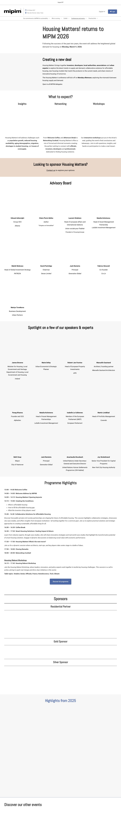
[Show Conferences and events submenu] (86, 18)
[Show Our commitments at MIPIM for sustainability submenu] (49, 18)
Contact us (50, 170)
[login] (112, 11)
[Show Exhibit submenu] (68, 18)
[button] (60, 582)
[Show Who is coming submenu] (61, 18)
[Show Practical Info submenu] (97, 18)
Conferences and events (78, 18)
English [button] (102, 12)
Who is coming (56, 18)
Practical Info (92, 18)
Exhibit (66, 18)
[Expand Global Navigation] (60, 2)
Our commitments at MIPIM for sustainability (35, 18)
